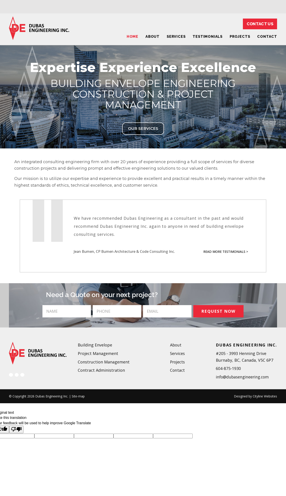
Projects (240, 36)
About (152, 36)
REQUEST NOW (218, 311)
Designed (241, 396)
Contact (177, 370)
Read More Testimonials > (225, 251)
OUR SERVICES (143, 128)
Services (176, 36)
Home (132, 36)
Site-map (78, 396)
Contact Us (260, 23)
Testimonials (208, 36)
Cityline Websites (265, 396)
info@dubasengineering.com (243, 377)
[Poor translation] (16, 429)
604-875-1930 (228, 368)
